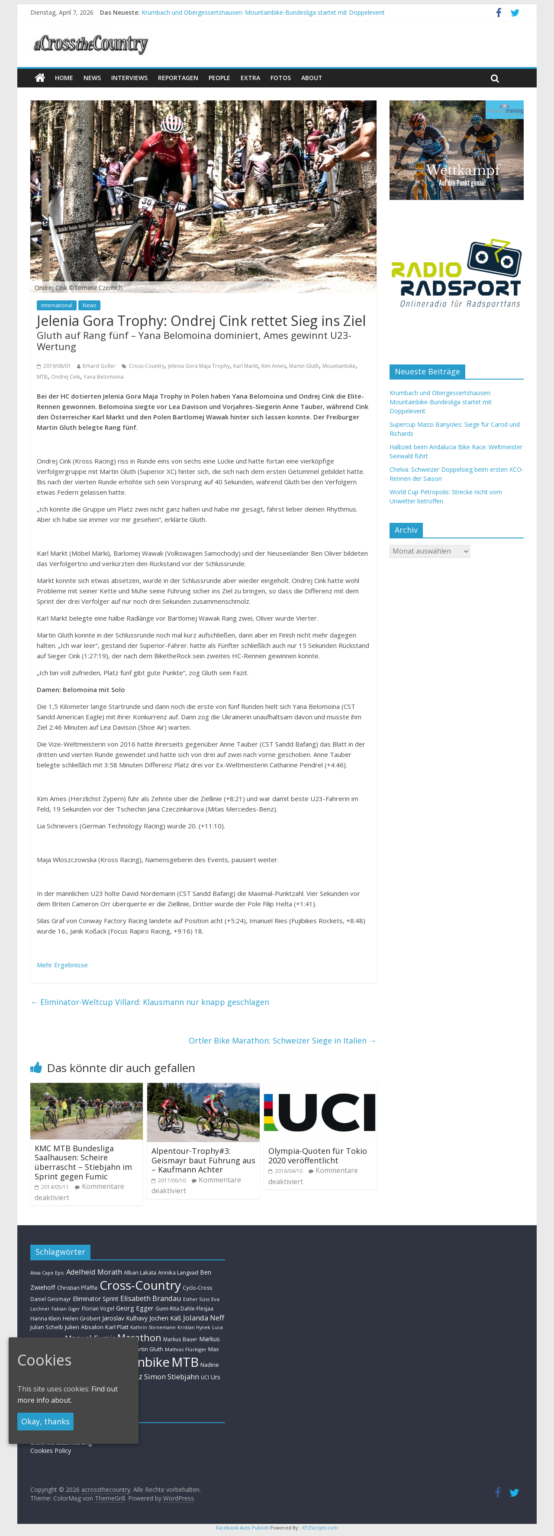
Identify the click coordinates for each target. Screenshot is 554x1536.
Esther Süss (196, 1299)
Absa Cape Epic (47, 1272)
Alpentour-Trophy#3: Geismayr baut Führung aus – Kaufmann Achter (203, 1160)
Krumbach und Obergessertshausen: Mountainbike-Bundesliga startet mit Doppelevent (263, 12)
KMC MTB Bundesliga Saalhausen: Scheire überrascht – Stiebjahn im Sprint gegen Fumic (83, 1162)
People (219, 78)
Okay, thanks (45, 1421)
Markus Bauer (180, 1339)
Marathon (139, 1337)
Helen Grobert (81, 1318)
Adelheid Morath (94, 1272)
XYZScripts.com (320, 1527)
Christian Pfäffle (77, 1287)
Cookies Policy (50, 1450)
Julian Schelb (46, 1327)
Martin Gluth (304, 366)
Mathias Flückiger (185, 1349)
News (89, 305)
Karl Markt (245, 366)
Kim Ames (273, 366)
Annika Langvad (178, 1272)
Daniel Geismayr (50, 1298)
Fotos (281, 78)
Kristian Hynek (193, 1327)
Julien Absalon (84, 1327)
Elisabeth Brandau (150, 1298)
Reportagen (178, 78)
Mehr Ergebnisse (62, 964)
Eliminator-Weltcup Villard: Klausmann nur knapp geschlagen (149, 1002)
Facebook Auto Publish (242, 1527)
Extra (250, 78)
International (56, 305)
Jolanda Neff (203, 1318)
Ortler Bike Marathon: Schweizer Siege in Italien (283, 1040)
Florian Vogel (98, 1308)
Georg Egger (135, 1308)
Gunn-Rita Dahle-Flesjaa (184, 1308)
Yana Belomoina (104, 376)
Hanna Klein (45, 1318)
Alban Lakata (140, 1272)
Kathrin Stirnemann (153, 1327)
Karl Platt (117, 1327)
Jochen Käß (165, 1318)
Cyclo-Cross (197, 1287)
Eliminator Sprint (96, 1298)
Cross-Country (146, 366)
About (311, 78)
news (92, 78)
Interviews (129, 78)
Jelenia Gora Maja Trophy (199, 366)
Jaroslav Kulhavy (125, 1318)
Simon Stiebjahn (171, 1376)
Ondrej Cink (65, 376)
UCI (205, 1377)
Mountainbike (339, 366)
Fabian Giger (66, 1309)
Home (64, 78)
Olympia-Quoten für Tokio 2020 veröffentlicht (317, 1156)
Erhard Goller (99, 366)
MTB (42, 376)
